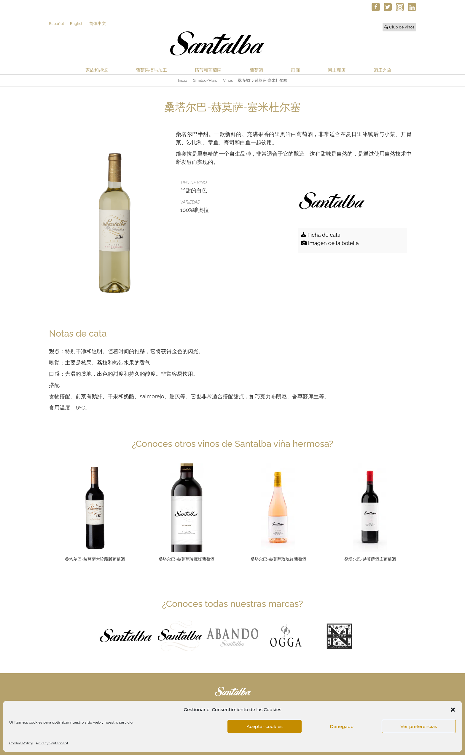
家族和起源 (96, 70)
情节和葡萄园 (208, 70)
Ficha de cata (320, 235)
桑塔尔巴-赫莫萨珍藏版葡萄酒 (186, 559)
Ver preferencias (418, 726)
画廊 (295, 70)
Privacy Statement (52, 743)
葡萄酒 (256, 70)
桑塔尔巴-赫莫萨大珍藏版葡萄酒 (95, 559)
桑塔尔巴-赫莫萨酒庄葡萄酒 (370, 559)
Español (56, 23)
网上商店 (336, 70)
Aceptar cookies (264, 726)
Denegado (341, 726)
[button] (453, 710)
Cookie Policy (21, 743)
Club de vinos (399, 27)
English (77, 23)
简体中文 (97, 23)
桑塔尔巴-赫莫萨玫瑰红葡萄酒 (278, 559)
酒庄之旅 (382, 70)
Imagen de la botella (330, 243)
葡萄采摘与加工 (151, 70)
